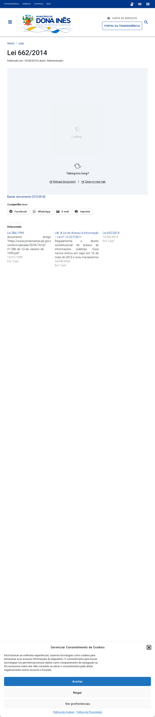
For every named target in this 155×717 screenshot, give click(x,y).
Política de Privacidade (89, 712)
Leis (21, 43)
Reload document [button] (63, 181)
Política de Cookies (63, 712)
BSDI (49, 4)
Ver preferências (77, 704)
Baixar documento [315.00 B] (26, 196)
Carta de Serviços (122, 18)
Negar (77, 693)
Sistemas (38, 4)
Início (10, 43)
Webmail (27, 4)
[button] (149, 647)
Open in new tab (94, 181)
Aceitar (77, 681)
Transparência (11, 4)
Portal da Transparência (122, 25)
